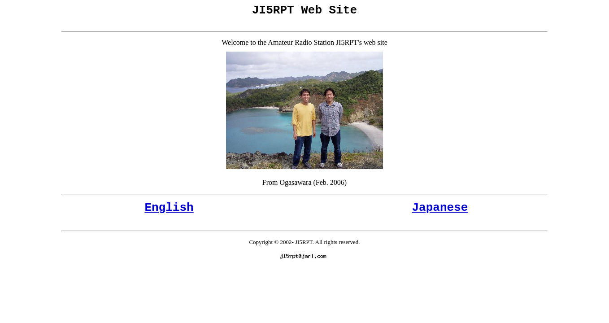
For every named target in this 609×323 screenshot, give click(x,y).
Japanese (440, 212)
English (168, 212)
